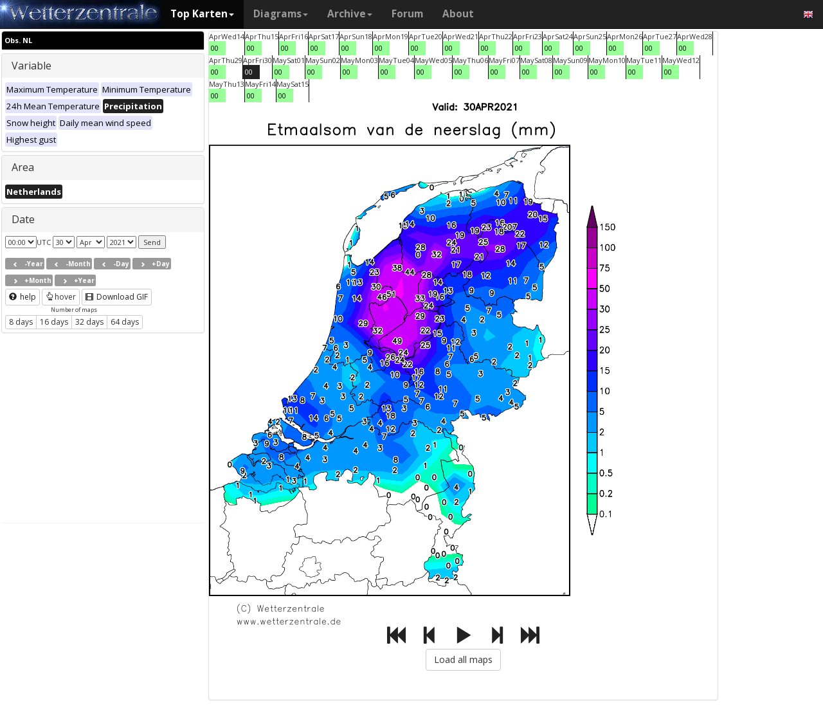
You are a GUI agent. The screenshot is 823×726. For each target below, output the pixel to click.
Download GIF (117, 297)
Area (23, 167)
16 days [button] (54, 321)
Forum (407, 14)
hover (61, 297)
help (22, 297)
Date (23, 219)
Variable (31, 66)
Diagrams (280, 14)
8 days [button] (21, 321)
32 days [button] (89, 321)
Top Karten (202, 14)
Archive (349, 14)
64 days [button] (125, 321)
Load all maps (463, 659)
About (458, 14)
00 (215, 48)
